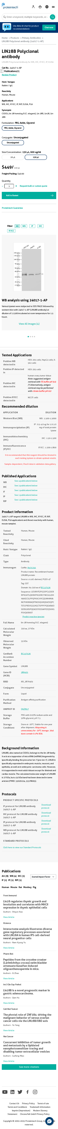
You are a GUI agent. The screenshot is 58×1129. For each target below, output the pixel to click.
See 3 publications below (25, 485)
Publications (10, 71)
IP (32, 226)
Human (5, 887)
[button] (49, 1121)
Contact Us (14, 1103)
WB (24, 226)
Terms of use (43, 1103)
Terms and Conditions (17, 1107)
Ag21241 (32, 567)
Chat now (49, 27)
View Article (8, 917)
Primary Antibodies (31, 38)
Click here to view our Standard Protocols (22, 847)
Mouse (14, 887)
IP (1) (11, 880)
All (17, 226)
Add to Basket (12, 195)
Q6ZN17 (25, 709)
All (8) (5, 876)
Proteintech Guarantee (12, 208)
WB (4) (13, 876)
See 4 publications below (25, 481)
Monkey (27, 887)
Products (15, 38)
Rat (20, 887)
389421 (24, 672)
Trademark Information (40, 1107)
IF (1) (4, 880)
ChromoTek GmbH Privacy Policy (34, 1114)
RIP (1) (18, 880)
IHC (40, 226)
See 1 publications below (25, 490)
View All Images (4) (29, 323)
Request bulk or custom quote (33, 186)
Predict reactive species (33, 616)
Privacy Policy (28, 1103)
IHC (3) (21, 876)
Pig (34, 887)
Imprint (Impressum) (21, 1110)
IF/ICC (11, 231)
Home (5, 38)
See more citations (29, 1067)
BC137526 (45, 587)
